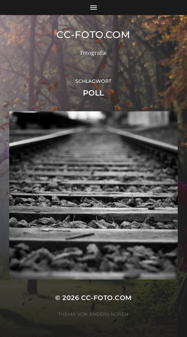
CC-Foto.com (93, 34)
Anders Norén (108, 314)
